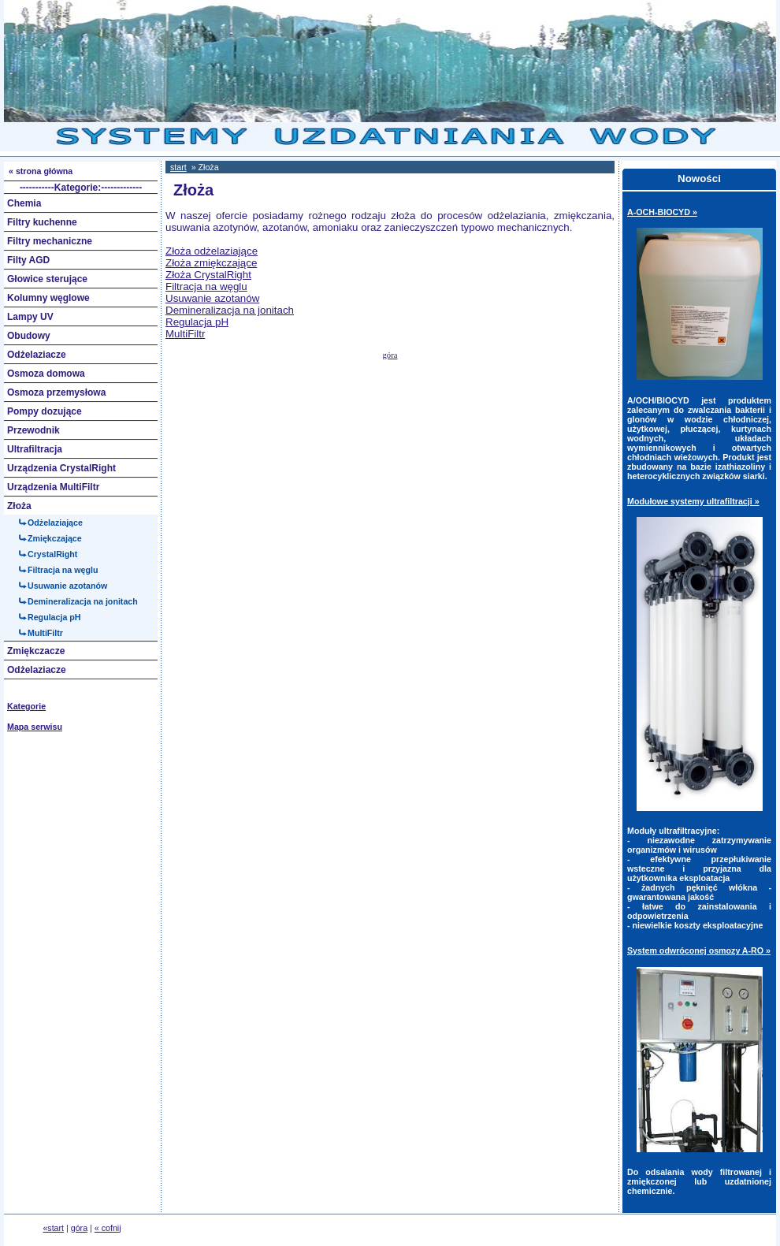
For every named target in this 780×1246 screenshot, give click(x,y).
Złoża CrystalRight (208, 275)
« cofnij (108, 1228)
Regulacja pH (196, 322)
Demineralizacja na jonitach (229, 310)
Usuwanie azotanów (212, 298)
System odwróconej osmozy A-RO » (699, 950)
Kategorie (26, 706)
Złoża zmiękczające (211, 263)
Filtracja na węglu (206, 286)
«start (53, 1228)
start (178, 167)
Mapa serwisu (34, 726)
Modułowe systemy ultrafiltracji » (693, 501)
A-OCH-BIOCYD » (662, 212)
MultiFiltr (185, 334)
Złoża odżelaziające (211, 251)
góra (390, 355)
